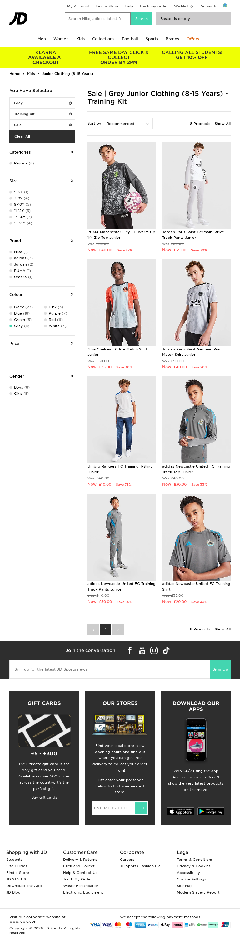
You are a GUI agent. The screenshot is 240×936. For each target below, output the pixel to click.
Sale (43, 125)
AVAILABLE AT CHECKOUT (46, 57)
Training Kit (43, 114)
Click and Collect (79, 866)
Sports (152, 39)
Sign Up (220, 669)
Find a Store (107, 6)
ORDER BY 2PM (119, 57)
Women (61, 39)
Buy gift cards (44, 797)
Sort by (94, 123)
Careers (127, 859)
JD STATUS (16, 879)
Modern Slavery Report (198, 892)
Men (42, 39)
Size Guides (16, 866)
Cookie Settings (191, 879)
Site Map (185, 886)
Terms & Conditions (195, 859)
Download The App (24, 886)
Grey (43, 103)
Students (14, 859)
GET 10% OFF (192, 55)
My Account (78, 6)
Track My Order (77, 879)
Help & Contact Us (80, 872)
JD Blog (13, 892)
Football (130, 39)
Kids (80, 39)
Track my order (153, 6)
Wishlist (181, 6)
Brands (172, 39)
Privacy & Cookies (194, 866)
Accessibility (188, 872)
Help (129, 6)
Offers (193, 39)
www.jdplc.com (23, 921)
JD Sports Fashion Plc (140, 866)
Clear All (22, 136)
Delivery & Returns (80, 859)
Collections (103, 39)
